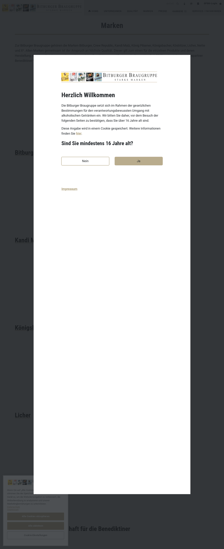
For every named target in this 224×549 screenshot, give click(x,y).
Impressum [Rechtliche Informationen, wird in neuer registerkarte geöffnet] (13, 509)
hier (78, 133)
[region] (35, 510)
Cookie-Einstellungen (160, 525)
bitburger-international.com (163, 520)
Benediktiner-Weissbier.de (96, 536)
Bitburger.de (88, 514)
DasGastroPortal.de (159, 514)
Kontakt (19, 514)
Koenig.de (87, 520)
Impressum (69, 189)
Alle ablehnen (35, 525)
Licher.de (86, 531)
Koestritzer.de (89, 525)
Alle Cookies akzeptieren (36, 516)
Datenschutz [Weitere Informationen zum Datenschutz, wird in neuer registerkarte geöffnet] (13, 507)
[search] (129, 3)
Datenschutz (22, 525)
